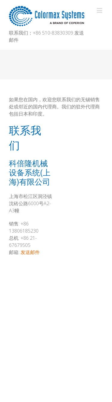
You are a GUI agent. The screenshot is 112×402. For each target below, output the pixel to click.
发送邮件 (30, 252)
